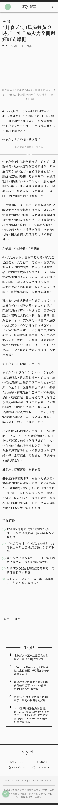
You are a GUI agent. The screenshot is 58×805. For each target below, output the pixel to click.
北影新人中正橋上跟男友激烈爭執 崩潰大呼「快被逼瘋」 (31, 657)
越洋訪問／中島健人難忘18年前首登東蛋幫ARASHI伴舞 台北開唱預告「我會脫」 (31, 685)
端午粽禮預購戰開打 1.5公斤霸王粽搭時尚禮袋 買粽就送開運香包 (31, 560)
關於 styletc (16, 761)
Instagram (40, 767)
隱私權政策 (42, 761)
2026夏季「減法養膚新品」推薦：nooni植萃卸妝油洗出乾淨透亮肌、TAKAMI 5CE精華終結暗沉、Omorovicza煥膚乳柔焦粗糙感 (32, 715)
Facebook (17, 767)
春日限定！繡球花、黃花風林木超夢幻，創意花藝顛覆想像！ (30, 581)
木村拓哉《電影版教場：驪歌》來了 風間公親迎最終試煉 (31, 698)
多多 (29, 46)
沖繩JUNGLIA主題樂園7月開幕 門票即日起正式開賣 (30, 570)
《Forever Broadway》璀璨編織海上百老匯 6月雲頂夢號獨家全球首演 (32, 670)
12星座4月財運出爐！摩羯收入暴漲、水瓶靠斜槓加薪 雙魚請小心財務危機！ (30, 533)
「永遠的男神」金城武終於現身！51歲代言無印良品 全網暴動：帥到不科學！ (31, 547)
